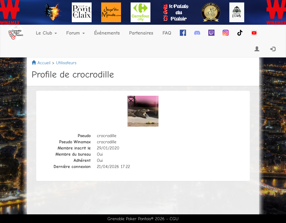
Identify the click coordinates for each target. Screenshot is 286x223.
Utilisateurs (66, 62)
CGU (174, 218)
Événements (107, 33)
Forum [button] (75, 33)
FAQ (166, 33)
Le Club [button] (46, 33)
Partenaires (141, 33)
